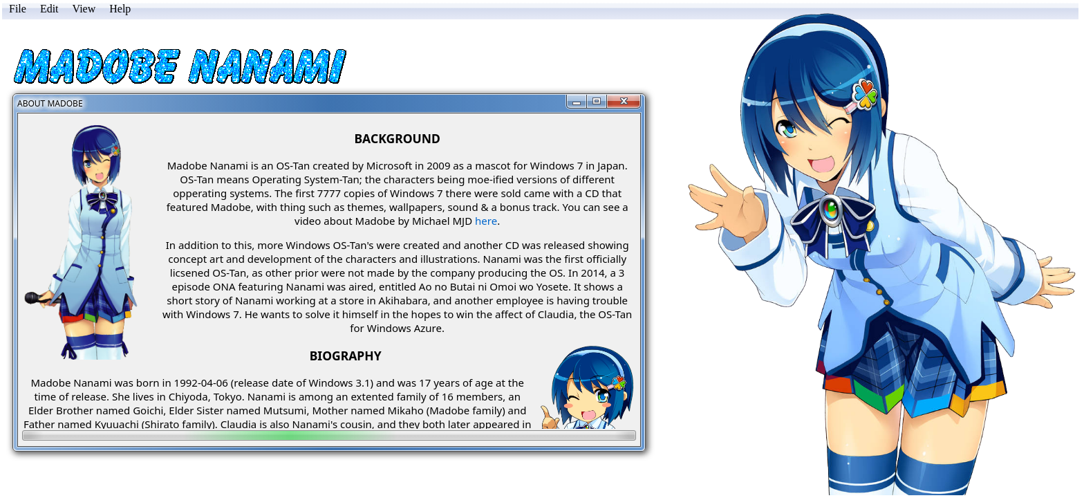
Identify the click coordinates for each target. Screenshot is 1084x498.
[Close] (623, 101)
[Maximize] (597, 101)
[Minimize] (577, 101)
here (486, 221)
